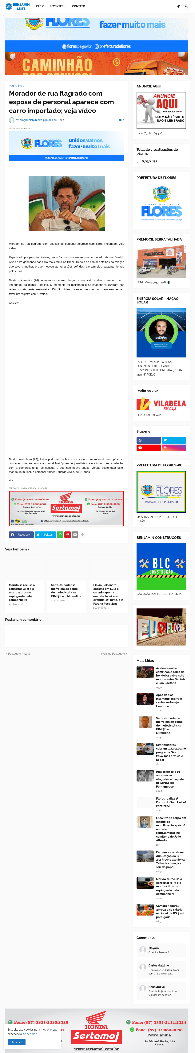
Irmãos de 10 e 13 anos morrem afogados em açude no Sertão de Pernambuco (170, 779)
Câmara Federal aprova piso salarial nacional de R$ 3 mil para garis (170, 911)
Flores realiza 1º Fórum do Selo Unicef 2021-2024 (171, 802)
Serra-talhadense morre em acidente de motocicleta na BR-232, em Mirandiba (66, 590)
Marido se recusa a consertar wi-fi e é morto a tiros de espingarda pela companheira (22, 592)
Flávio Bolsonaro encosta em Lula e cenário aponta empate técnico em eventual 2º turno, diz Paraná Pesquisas (108, 594)
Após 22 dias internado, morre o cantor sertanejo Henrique (169, 700)
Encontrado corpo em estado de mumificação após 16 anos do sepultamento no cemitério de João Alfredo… (171, 829)
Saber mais (30, 1034)
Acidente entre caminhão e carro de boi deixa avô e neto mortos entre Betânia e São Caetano (170, 675)
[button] (178, 6)
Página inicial (17, 85)
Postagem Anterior (19, 653)
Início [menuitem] (40, 6)
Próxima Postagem (113, 653)
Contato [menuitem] (78, 6)
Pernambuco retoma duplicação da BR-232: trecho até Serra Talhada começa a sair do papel (170, 859)
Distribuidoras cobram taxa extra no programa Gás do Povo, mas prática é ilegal (171, 752)
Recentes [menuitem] (56, 6)
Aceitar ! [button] (16, 1042)
